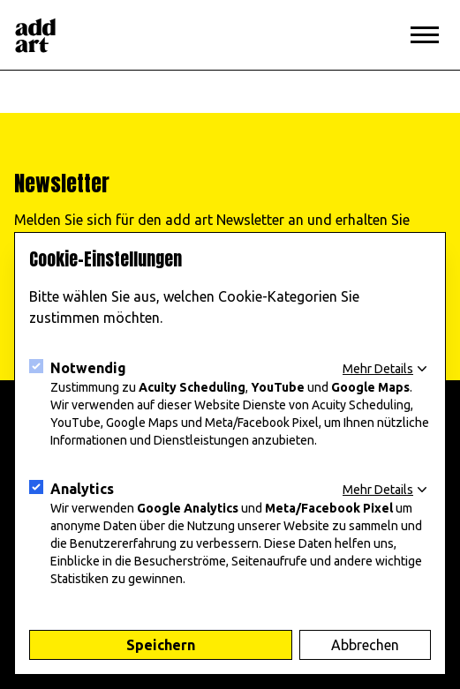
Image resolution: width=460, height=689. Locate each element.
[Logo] (35, 35)
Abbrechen (365, 645)
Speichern (160, 645)
